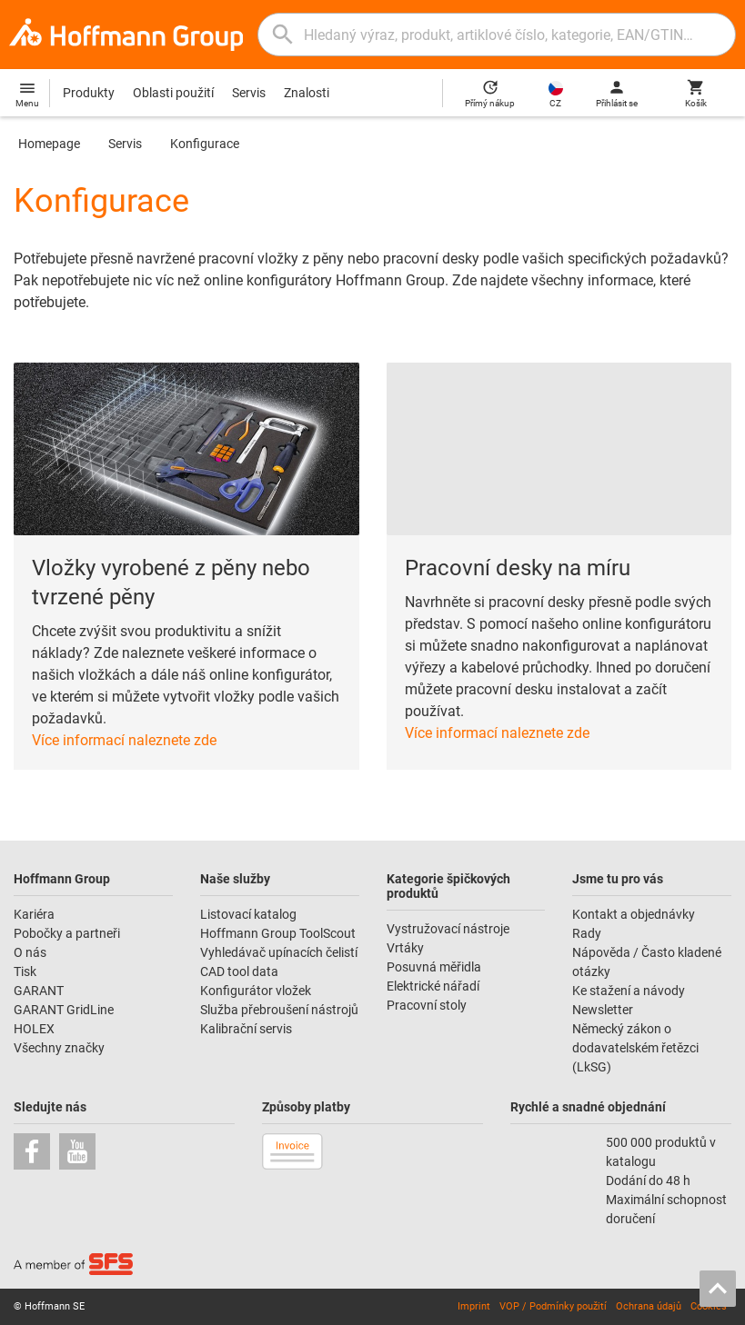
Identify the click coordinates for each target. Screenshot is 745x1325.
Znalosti (306, 92)
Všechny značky (59, 1048)
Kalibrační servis (246, 1028)
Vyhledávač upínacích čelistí (278, 952)
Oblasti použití (173, 92)
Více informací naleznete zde (124, 740)
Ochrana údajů (648, 1306)
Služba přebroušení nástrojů (279, 1009)
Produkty (89, 92)
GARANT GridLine (64, 1009)
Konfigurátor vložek (255, 990)
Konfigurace (204, 143)
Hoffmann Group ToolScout (278, 933)
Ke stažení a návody (628, 990)
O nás (30, 952)
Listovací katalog (248, 914)
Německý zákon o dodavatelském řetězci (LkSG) (635, 1047)
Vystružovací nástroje (448, 929)
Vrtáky (405, 948)
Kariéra (34, 914)
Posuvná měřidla (434, 967)
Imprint (474, 1306)
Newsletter (602, 1009)
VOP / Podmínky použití (553, 1306)
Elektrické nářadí (433, 986)
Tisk (25, 971)
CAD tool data (239, 971)
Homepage (49, 143)
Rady (586, 933)
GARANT (39, 990)
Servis (249, 92)
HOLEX (34, 1028)
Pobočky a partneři (67, 933)
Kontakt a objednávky (633, 914)
